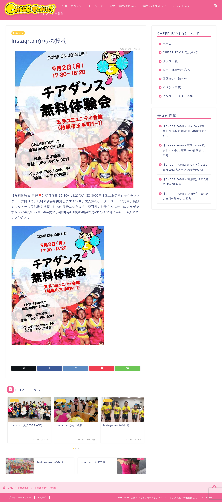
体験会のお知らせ (154, 6)
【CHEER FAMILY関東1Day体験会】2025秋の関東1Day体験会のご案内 (185, 150)
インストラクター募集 (48, 13)
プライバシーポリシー (20, 497)
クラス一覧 (95, 6)
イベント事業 (181, 6)
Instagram (18, 33)
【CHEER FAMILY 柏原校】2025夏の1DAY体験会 (185, 182)
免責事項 (42, 497)
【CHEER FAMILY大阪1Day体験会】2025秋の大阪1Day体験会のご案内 (185, 131)
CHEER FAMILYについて (65, 6)
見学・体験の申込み (122, 6)
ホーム (37, 6)
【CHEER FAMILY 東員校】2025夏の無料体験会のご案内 (185, 196)
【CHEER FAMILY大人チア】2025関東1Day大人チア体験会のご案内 (185, 167)
